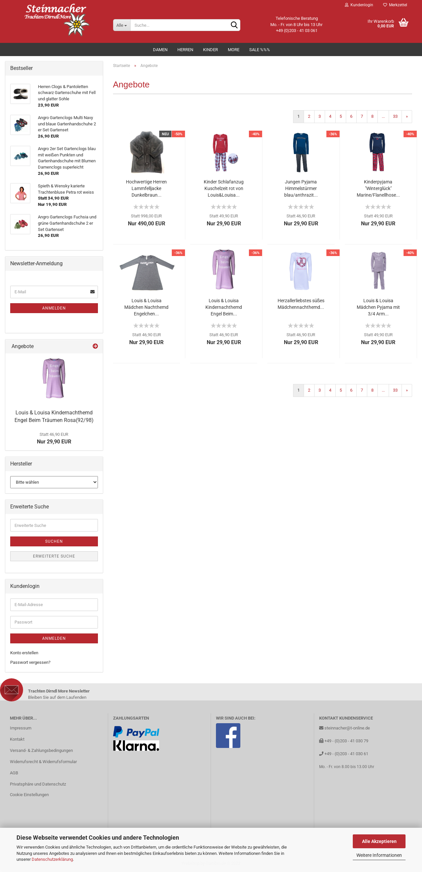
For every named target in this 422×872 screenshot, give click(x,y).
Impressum (20, 728)
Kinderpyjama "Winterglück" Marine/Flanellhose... (378, 188)
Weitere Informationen (379, 855)
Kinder (210, 49)
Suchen (54, 541)
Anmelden (54, 308)
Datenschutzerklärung (52, 859)
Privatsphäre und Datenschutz (38, 784)
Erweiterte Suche (54, 556)
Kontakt (17, 739)
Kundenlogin (359, 5)
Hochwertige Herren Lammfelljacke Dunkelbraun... (146, 188)
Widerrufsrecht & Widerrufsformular (43, 761)
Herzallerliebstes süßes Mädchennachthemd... (301, 304)
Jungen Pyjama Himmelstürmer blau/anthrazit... (301, 188)
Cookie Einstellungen (29, 794)
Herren (185, 49)
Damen (160, 49)
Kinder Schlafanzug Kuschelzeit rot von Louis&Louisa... (224, 188)
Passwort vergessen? (30, 662)
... (383, 116)
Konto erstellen (24, 652)
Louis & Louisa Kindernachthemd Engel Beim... (223, 307)
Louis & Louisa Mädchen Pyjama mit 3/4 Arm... (378, 307)
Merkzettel (395, 5)
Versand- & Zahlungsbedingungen (41, 750)
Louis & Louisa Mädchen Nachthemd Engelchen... (146, 307)
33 (395, 116)
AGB (14, 772)
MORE (233, 49)
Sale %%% (259, 49)
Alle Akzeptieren (379, 841)
